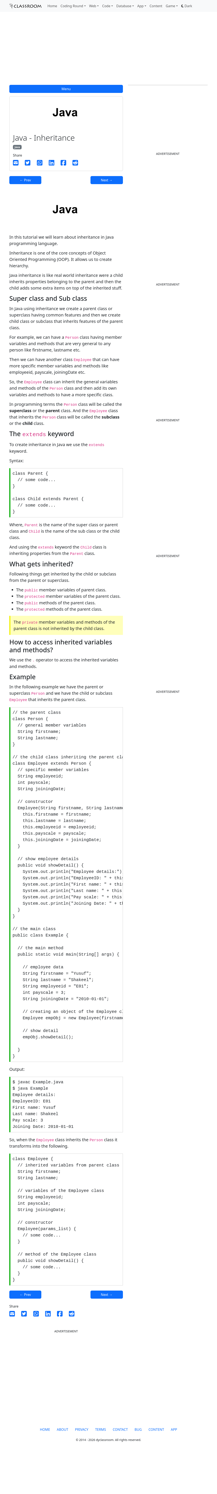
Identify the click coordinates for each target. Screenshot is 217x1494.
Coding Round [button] (72, 6)
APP (174, 1467)
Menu (66, 89)
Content (156, 6)
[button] (186, 6)
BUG (138, 1467)
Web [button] (92, 6)
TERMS (100, 1467)
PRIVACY (81, 1467)
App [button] (140, 6)
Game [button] (170, 6)
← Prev (25, 180)
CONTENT (156, 1467)
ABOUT (62, 1467)
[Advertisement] (108, 51)
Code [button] (106, 6)
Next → (107, 180)
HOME (45, 1467)
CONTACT (120, 1467)
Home (52, 6)
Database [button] (123, 6)
